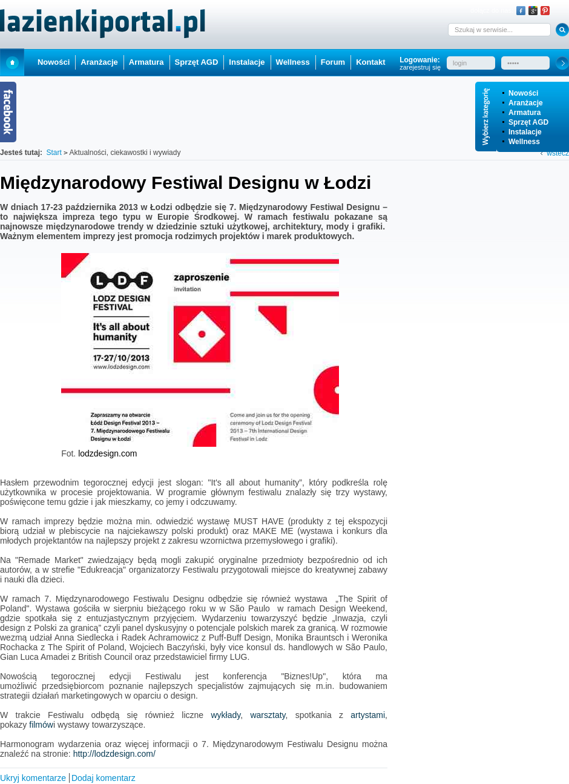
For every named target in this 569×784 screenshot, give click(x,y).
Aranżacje (525, 103)
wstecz (558, 153)
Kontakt (370, 62)
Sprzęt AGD (528, 122)
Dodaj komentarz (103, 778)
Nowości (523, 93)
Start (12, 62)
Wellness (524, 141)
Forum (333, 62)
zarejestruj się (420, 67)
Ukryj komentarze (33, 778)
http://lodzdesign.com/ (114, 754)
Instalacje (525, 132)
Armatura (524, 112)
